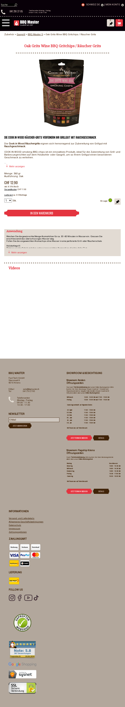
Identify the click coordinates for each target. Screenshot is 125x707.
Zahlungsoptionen (18, 532)
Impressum (14, 528)
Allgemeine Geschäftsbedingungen (26, 522)
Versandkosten (10, 189)
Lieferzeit (8, 195)
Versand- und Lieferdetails (21, 518)
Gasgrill (21, 34)
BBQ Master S (35, 34)
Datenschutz (15, 525)
